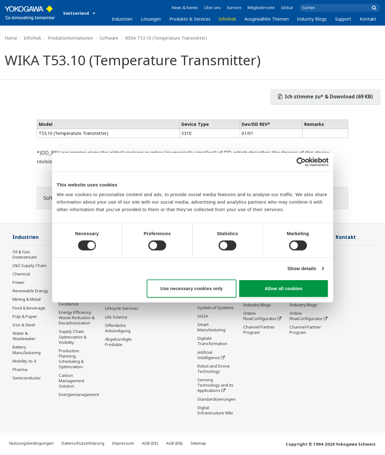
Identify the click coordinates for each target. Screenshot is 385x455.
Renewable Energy (30, 291)
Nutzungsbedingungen (31, 443)
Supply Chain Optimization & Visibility (72, 337)
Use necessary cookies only (191, 288)
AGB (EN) (174, 443)
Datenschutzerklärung (83, 443)
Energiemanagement (79, 394)
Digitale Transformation (212, 340)
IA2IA (202, 316)
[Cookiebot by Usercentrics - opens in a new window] (301, 161)
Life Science (116, 317)
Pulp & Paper (24, 316)
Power (18, 282)
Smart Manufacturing (211, 327)
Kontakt (368, 19)
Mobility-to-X (24, 361)
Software (109, 38)
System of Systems (215, 307)
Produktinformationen (70, 38)
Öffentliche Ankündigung (118, 328)
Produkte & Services (189, 19)
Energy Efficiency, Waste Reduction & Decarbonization (77, 317)
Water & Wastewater (24, 335)
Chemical (21, 274)
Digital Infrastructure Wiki (215, 410)
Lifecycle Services (121, 308)
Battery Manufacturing (26, 349)
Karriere (234, 7)
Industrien (122, 19)
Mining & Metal (26, 299)
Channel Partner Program (259, 329)
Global (287, 7)
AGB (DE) (150, 443)
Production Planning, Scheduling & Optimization (71, 358)
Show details (301, 268)
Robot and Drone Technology (213, 368)
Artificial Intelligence (208, 354)
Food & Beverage (28, 308)
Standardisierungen (216, 399)
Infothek (227, 19)
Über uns (212, 7)
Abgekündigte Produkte (118, 341)
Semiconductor (26, 378)
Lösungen (151, 19)
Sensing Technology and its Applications (215, 385)
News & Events (185, 7)
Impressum (123, 443)
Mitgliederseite (261, 7)
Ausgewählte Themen (266, 19)
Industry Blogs (312, 19)
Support (343, 19)
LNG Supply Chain (29, 265)
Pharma (19, 369)
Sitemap (198, 443)
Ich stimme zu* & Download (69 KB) (325, 96)
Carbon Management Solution (71, 381)
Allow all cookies (284, 288)
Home (11, 38)
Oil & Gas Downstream (24, 254)
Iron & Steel (23, 325)
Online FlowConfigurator (259, 315)
